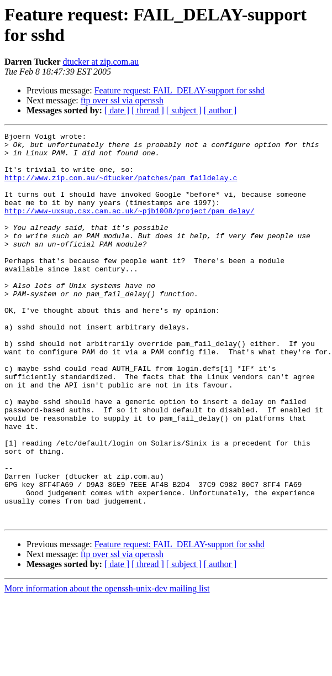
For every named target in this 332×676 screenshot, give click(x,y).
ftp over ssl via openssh (122, 100)
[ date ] (116, 110)
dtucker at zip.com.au (100, 61)
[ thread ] (147, 110)
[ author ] (220, 110)
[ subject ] (184, 110)
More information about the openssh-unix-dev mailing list (107, 666)
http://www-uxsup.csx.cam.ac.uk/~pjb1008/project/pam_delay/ (129, 227)
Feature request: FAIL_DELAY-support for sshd (179, 90)
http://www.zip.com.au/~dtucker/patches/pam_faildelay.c (120, 187)
